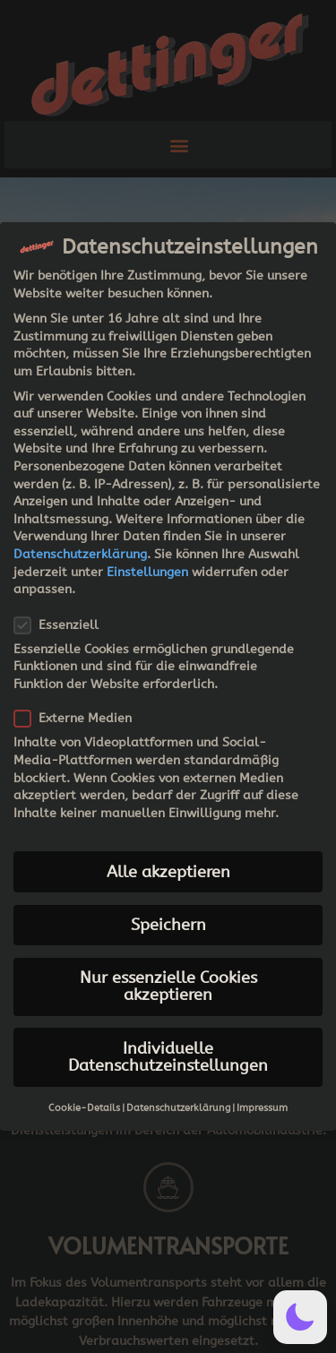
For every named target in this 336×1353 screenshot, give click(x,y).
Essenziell (61, 624)
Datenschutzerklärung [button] (178, 1108)
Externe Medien (78, 718)
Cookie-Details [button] (84, 1108)
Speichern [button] (168, 925)
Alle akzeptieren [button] (168, 872)
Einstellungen (147, 572)
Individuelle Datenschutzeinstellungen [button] (168, 1057)
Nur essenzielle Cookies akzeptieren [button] (168, 987)
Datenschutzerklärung (80, 554)
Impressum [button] (262, 1108)
